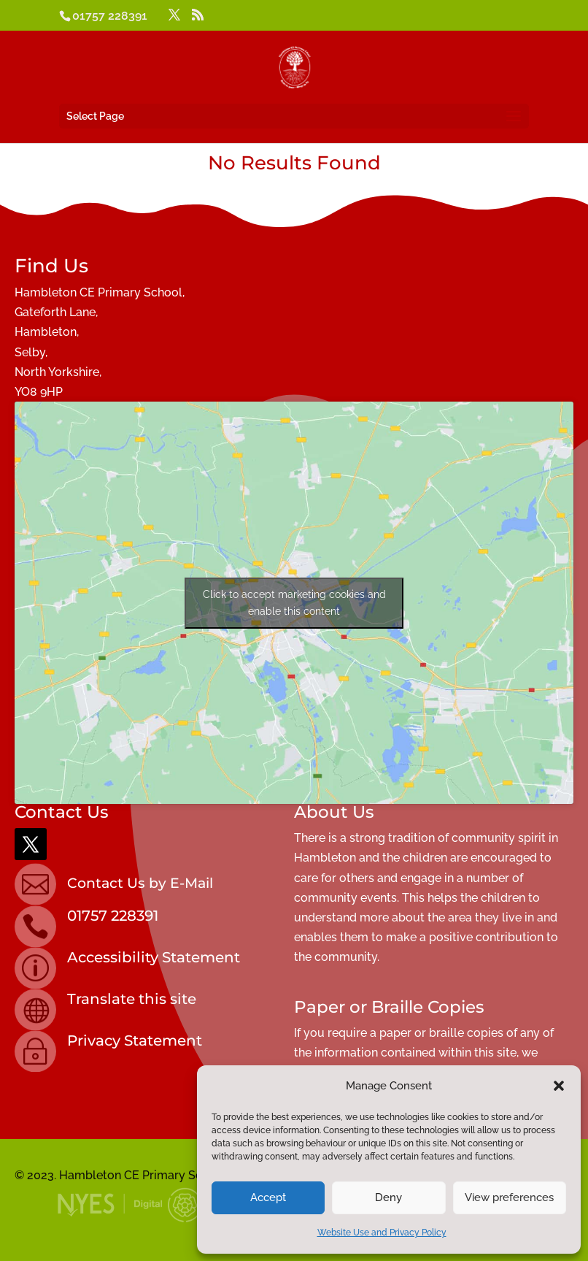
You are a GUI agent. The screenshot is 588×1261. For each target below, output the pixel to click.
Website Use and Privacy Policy (381, 1232)
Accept (268, 1197)
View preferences (509, 1197)
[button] (559, 1085)
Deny (388, 1197)
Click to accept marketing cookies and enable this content (294, 603)
